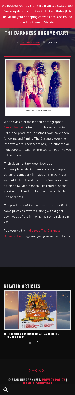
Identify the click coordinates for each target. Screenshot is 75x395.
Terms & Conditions (37, 383)
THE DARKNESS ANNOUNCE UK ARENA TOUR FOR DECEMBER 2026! (31, 335)
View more (37, 310)
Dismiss (49, 22)
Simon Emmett (14, 127)
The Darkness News (30, 42)
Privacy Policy (53, 379)
